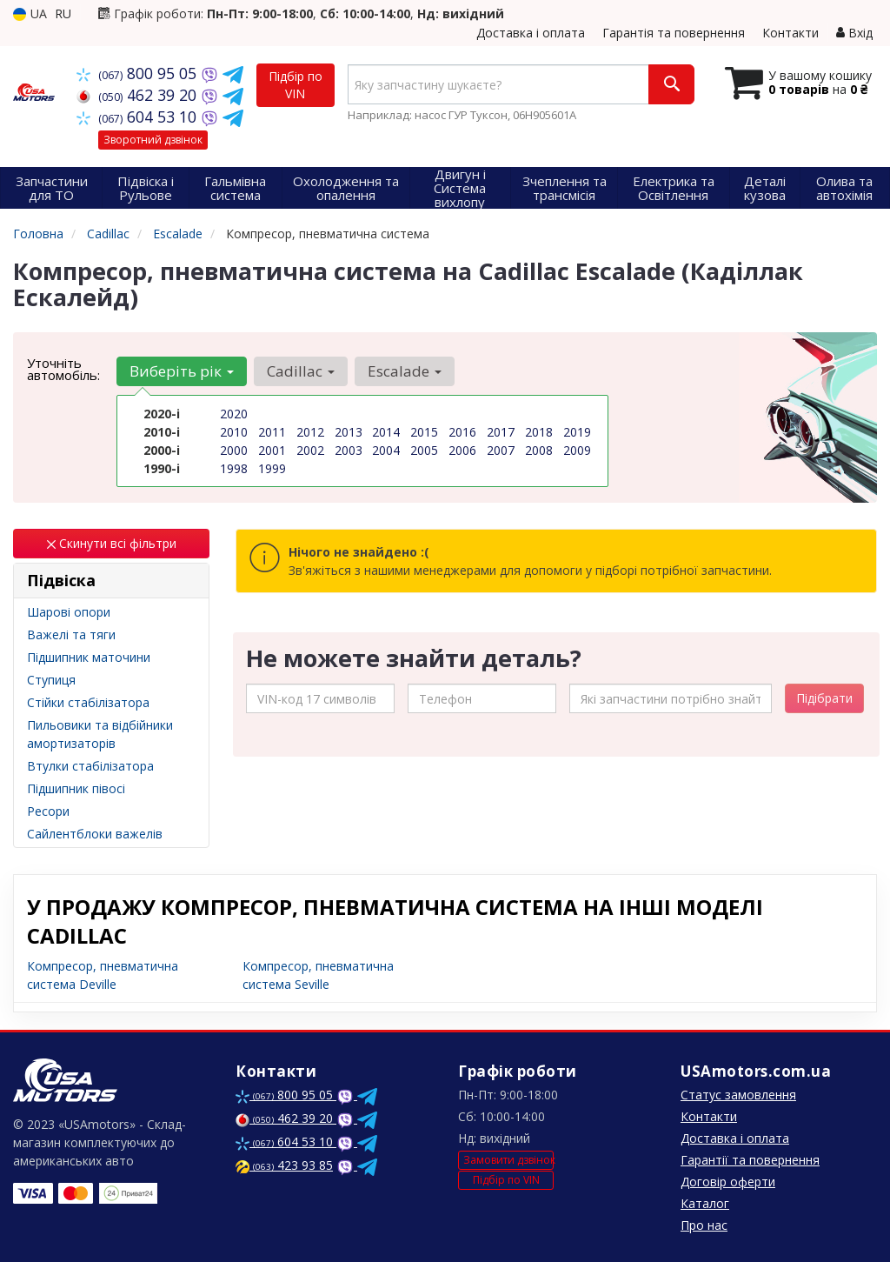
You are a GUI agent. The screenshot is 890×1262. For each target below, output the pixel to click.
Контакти (790, 32)
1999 (272, 468)
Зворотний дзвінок (153, 139)
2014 (386, 432)
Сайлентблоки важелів (95, 833)
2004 (386, 450)
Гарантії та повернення (750, 1160)
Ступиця (51, 679)
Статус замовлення (738, 1094)
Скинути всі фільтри (111, 543)
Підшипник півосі (76, 788)
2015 (424, 432)
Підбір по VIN (295, 85)
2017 (501, 432)
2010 (234, 432)
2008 (539, 450)
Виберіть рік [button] (182, 371)
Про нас (704, 1225)
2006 (462, 450)
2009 (577, 450)
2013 (348, 432)
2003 (348, 450)
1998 (234, 468)
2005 (424, 450)
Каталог (705, 1203)
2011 (272, 432)
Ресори (48, 811)
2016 (462, 432)
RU (63, 13)
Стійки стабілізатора (88, 702)
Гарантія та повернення (673, 32)
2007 (501, 450)
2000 (234, 450)
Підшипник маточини (88, 657)
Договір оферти (728, 1181)
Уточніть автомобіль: (63, 369)
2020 (234, 413)
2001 (272, 450)
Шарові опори (68, 612)
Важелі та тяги (71, 634)
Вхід (854, 32)
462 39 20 (138, 94)
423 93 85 (284, 1165)
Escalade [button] (405, 371)
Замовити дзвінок (508, 1159)
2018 (539, 432)
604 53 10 (138, 116)
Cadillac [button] (301, 371)
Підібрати (824, 698)
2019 (577, 432)
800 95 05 (138, 73)
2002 (310, 450)
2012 (310, 432)
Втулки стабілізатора (90, 766)
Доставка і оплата (530, 32)
